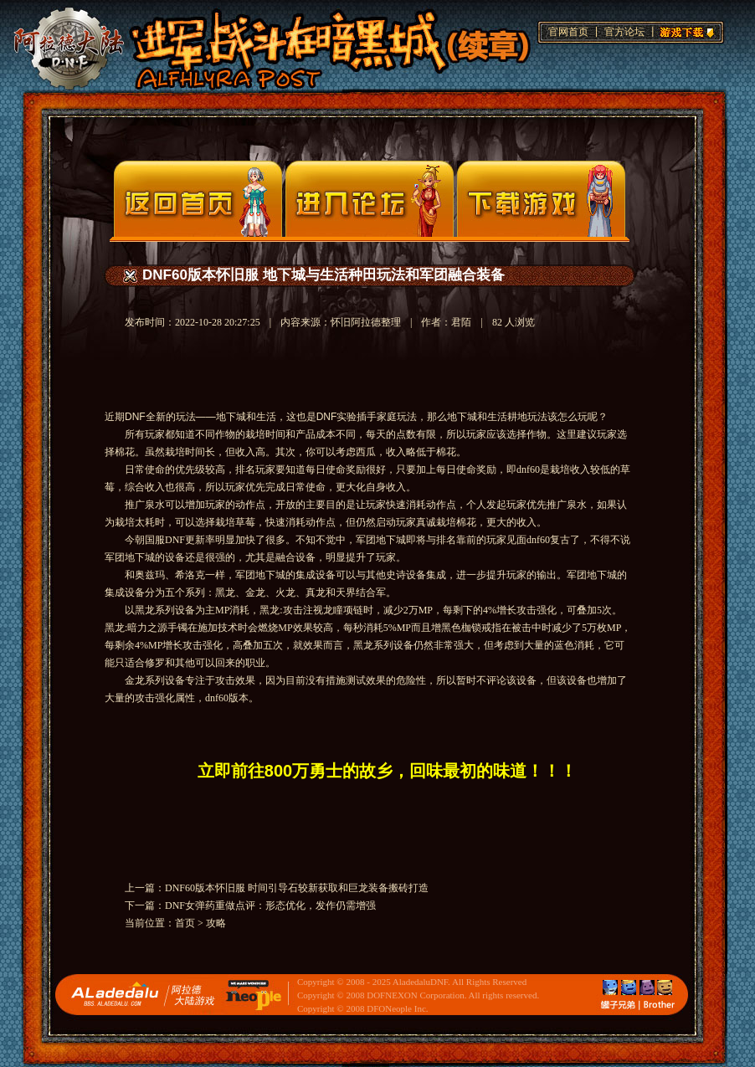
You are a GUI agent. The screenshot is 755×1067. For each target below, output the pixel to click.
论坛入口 (369, 199)
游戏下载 (685, 30)
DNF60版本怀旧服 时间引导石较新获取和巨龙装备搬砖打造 (297, 888)
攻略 (216, 923)
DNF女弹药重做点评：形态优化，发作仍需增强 (270, 905)
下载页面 (541, 199)
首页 (185, 923)
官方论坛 (624, 32)
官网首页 (568, 32)
